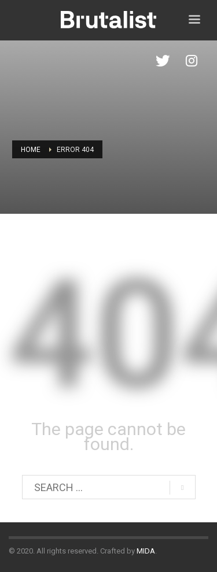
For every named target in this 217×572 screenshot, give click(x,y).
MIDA (146, 551)
